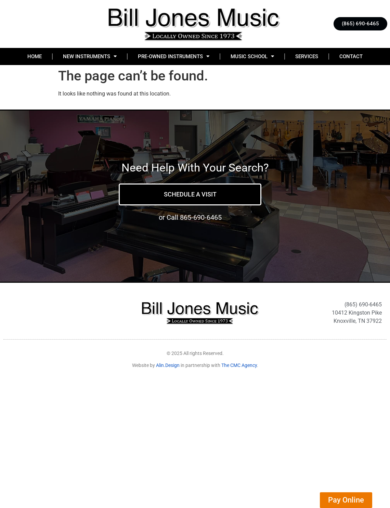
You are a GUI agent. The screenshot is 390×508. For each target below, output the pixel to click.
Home (34, 56)
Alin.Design (168, 365)
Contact (351, 56)
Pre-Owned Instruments (173, 56)
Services (306, 56)
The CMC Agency (239, 365)
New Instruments (90, 56)
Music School (252, 56)
